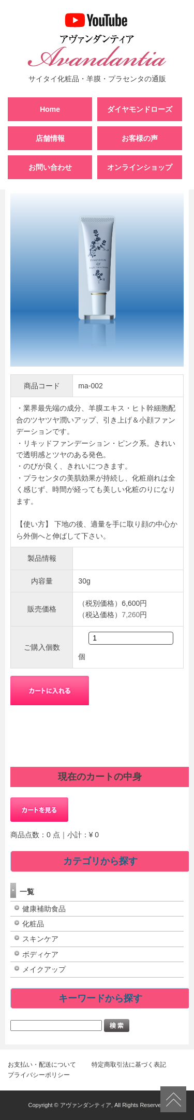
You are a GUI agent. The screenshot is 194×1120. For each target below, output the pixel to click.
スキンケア (40, 939)
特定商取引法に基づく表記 (129, 1064)
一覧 (27, 892)
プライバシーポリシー (39, 1075)
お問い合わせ (50, 167)
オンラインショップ (139, 167)
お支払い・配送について (42, 1064)
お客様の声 (140, 138)
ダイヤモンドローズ (139, 109)
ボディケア (40, 954)
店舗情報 (50, 138)
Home (50, 109)
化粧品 (33, 924)
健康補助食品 (44, 909)
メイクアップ (44, 969)
